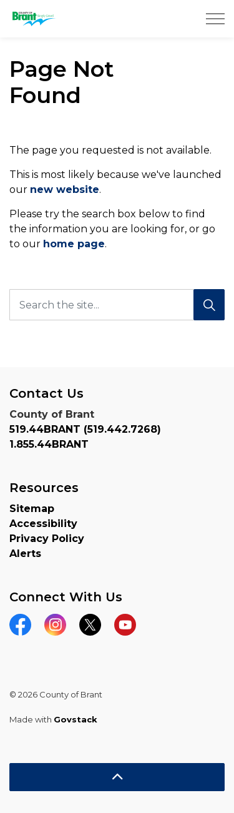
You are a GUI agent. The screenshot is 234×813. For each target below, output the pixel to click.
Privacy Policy (46, 538)
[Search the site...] (117, 304)
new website (64, 189)
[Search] (209, 304)
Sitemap (31, 509)
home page (74, 244)
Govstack (75, 719)
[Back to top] (117, 777)
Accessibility (43, 524)
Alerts (25, 553)
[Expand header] (215, 18)
